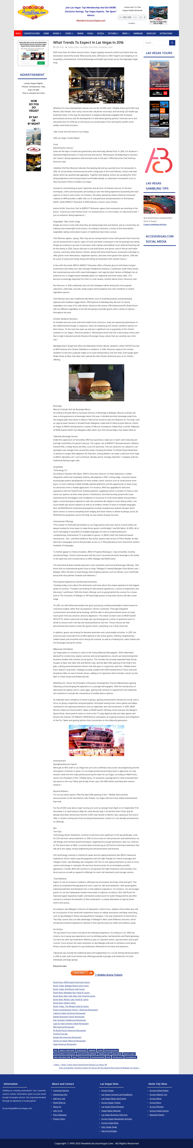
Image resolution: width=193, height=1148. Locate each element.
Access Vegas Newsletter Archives (116, 1119)
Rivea (75, 1057)
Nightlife (151, 33)
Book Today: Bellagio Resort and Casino (71, 986)
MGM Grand (117, 1054)
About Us (57, 1107)
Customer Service (61, 1090)
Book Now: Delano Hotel (64, 1003)
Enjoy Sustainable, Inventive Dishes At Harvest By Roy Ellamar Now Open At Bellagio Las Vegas (98, 1068)
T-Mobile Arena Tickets (96, 974)
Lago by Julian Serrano (87, 1054)
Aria (55, 1050)
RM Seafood (84, 1057)
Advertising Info (60, 1094)
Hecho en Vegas (111, 1050)
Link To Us (57, 1111)
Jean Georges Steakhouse (64, 1054)
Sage (108, 1057)
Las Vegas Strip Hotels (89, 47)
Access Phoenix (157, 1107)
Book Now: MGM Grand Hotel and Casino (71, 982)
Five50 (100, 1050)
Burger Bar (81, 1050)
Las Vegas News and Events (113, 1098)
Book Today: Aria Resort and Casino (69, 989)
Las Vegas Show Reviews (112, 1107)
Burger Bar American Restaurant (67, 1037)
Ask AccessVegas (109, 1131)
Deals (18, 33)
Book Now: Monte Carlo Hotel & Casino (70, 999)
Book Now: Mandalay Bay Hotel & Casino (71, 992)
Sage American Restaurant (64, 1044)
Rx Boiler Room (97, 1057)
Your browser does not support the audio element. (132, 17)
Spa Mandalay (130, 1057)
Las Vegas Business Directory (114, 1115)
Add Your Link (59, 1098)
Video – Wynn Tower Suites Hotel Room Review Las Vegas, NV (80, 1064)
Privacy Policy (59, 1119)
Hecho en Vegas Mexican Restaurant (69, 1041)
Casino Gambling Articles (155, 224)
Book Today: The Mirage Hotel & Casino (71, 1006)
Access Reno (155, 1102)
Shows (56, 33)
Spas (111, 47)
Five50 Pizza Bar (60, 1034)
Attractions (166, 33)
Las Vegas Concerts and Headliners (116, 1094)
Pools (90, 33)
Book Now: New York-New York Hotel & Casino (74, 996)
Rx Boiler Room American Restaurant (69, 1030)
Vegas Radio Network (111, 1111)
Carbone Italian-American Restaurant (69, 1013)
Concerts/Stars (32, 33)
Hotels (100, 33)
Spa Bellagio (118, 1057)
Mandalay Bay (104, 1054)
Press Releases (59, 1115)
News (125, 33)
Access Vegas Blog (109, 1123)
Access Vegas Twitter (111, 1102)
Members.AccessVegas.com (90, 20)
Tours (68, 33)
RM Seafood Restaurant (63, 1027)
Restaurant (103, 47)
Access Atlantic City (158, 1094)
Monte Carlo (129, 1054)
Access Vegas (107, 1090)
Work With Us (59, 1102)
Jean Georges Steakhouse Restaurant (69, 1020)
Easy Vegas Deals (109, 1127)
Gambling (138, 33)
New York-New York (62, 1057)
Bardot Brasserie (67, 1050)
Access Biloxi (155, 1098)
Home (46, 33)
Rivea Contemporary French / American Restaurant (75, 1010)
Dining (80, 33)
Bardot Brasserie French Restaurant (69, 1016)
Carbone (92, 1050)
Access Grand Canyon (159, 1111)
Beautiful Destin (157, 1115)
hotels (76, 47)
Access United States (159, 1090)
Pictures (112, 33)
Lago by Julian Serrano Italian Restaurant (71, 1023)
